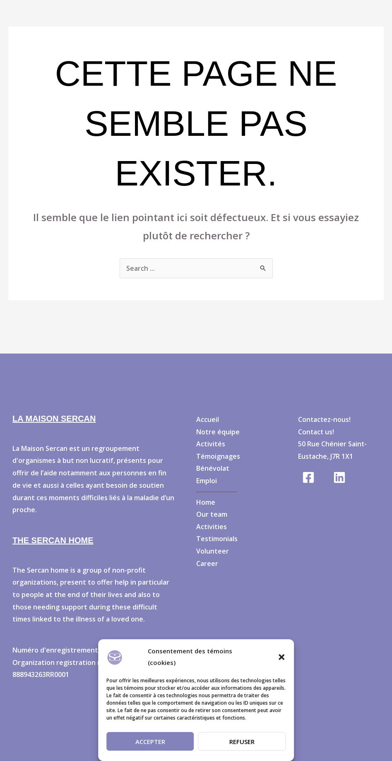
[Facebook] (308, 477)
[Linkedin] (339, 477)
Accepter (150, 741)
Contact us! (316, 431)
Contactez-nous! (324, 419)
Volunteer (212, 551)
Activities (211, 527)
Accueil (207, 419)
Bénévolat (212, 468)
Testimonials (217, 539)
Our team (211, 514)
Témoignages (218, 456)
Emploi (206, 480)
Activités (210, 443)
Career (207, 563)
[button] (281, 657)
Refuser (242, 741)
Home (205, 502)
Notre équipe (218, 431)
